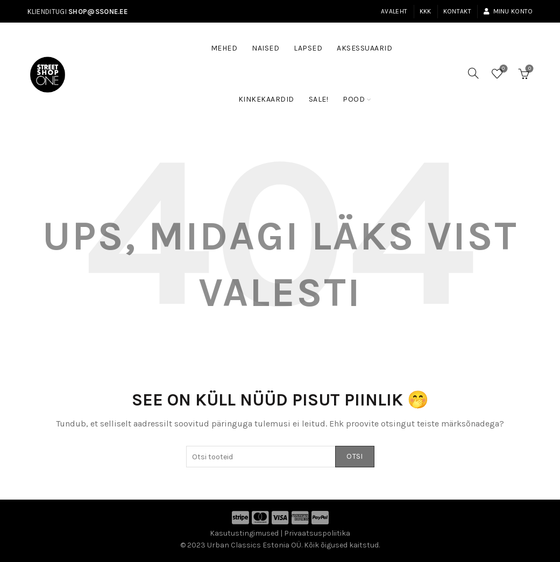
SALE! (322, 94)
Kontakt (457, 11)
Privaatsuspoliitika (317, 533)
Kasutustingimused (244, 533)
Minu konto (508, 11)
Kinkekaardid (266, 99)
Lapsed (308, 48)
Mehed (224, 48)
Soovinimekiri (502, 69)
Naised (265, 48)
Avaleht (394, 11)
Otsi (354, 456)
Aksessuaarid (364, 48)
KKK (425, 11)
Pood (354, 99)
